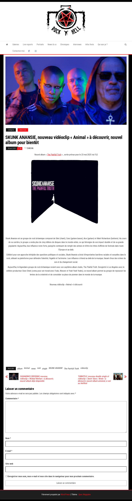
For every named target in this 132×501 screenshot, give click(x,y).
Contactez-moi (18, 51)
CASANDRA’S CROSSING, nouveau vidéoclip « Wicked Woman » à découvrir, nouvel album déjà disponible (36, 378)
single (44, 368)
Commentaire (12, 398)
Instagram (36, 51)
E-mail (8, 451)
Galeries (16, 44)
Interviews (77, 44)
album (19, 368)
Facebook (29, 51)
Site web (9, 464)
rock (38, 368)
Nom (8, 438)
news (33, 368)
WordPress (65, 494)
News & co (52, 44)
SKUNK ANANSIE (55, 368)
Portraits (40, 44)
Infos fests (89, 44)
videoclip (84, 368)
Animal (27, 368)
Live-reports (28, 44)
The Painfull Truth (54, 154)
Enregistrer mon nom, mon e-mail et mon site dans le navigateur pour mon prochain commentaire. (51, 476)
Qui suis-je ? (103, 44)
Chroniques (64, 44)
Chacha (30, 148)
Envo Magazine (85, 494)
